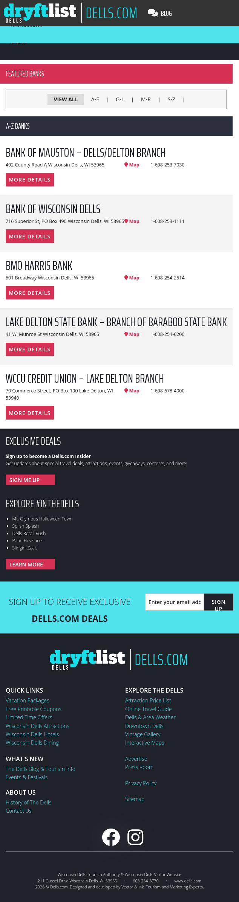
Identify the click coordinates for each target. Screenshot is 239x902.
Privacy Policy (140, 783)
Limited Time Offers (29, 717)
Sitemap (134, 799)
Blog (160, 13)
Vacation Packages (27, 700)
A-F (95, 99)
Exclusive (33, 441)
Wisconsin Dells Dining (32, 742)
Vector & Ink (132, 887)
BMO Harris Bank (39, 265)
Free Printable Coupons (33, 709)
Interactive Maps (144, 742)
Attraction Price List (148, 700)
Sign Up (218, 605)
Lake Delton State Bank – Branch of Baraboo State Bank (116, 322)
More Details (30, 179)
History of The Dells (29, 802)
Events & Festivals (26, 777)
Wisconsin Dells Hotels (32, 734)
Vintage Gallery (143, 734)
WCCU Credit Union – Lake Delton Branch (85, 378)
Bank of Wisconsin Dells (53, 209)
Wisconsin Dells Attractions (37, 726)
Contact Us (19, 810)
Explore (42, 503)
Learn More (26, 564)
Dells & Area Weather (150, 717)
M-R (146, 99)
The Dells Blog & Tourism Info (40, 768)
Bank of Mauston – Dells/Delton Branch (85, 152)
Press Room (139, 767)
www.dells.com (188, 881)
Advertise (136, 758)
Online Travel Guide (148, 709)
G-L (120, 99)
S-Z (171, 99)
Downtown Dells (144, 726)
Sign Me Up (24, 480)
